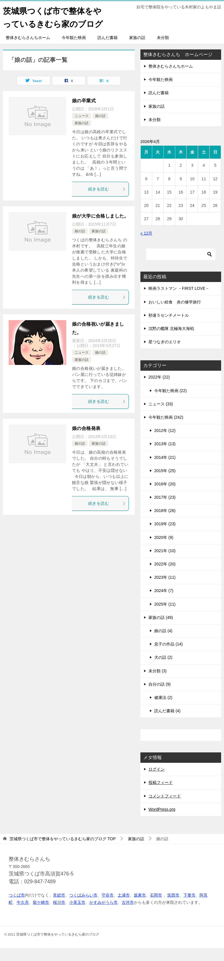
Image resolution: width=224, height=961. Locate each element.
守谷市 (107, 908)
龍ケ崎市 (41, 915)
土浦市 (124, 908)
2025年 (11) (165, 617)
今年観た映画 (74, 50)
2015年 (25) (165, 483)
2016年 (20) (165, 497)
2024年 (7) (163, 603)
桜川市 (59, 915)
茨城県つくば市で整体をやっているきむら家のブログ (55, 22)
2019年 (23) (165, 537)
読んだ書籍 (107, 50)
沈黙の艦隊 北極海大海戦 (171, 341)
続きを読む (107, 202)
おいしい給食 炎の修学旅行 (174, 315)
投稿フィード (160, 795)
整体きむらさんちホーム (28, 50)
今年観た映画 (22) (170, 403)
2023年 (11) (165, 590)
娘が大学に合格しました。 (100, 229)
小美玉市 (77, 915)
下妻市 (189, 908)
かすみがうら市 (103, 915)
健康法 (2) (163, 710)
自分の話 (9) (159, 697)
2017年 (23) (165, 510)
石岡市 (156, 908)
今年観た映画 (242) (165, 430)
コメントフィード (164, 809)
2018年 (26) (165, 523)
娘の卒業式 (84, 113)
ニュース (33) (160, 417)
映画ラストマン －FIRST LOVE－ (178, 301)
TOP (63, 851)
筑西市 (173, 908)
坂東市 (140, 908)
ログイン (156, 782)
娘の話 (100, 129)
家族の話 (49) (160, 630)
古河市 (128, 915)
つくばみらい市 (83, 908)
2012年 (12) (165, 443)
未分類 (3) (157, 684)
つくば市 (17, 908)
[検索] (180, 267)
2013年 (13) (165, 456)
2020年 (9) (163, 550)
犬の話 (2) (163, 670)
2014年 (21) (165, 470)
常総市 (59, 908)
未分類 (163, 50)
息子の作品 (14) (168, 657)
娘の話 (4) (163, 643)
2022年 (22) (159, 390)
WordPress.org (161, 822)
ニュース (82, 129)
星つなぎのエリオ (164, 355)
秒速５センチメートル (168, 328)
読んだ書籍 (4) (167, 723)
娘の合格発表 (86, 441)
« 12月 (146, 246)
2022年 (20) (165, 577)
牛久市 (23, 915)
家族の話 (137, 50)
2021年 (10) (165, 563)
